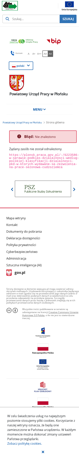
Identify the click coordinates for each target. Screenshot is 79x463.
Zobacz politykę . (24, 443)
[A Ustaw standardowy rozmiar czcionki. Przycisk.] (28, 53)
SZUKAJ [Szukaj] (68, 19)
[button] (43, 452)
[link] (24, 41)
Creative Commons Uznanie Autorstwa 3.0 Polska (50, 314)
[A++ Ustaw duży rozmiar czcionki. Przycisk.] (39, 53)
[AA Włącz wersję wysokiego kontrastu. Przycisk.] (50, 53)
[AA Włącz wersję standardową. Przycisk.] (45, 53)
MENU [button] (39, 109)
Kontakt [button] (16, 53)
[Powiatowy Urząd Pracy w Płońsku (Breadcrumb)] (22, 122)
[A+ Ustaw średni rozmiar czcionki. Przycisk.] (34, 53)
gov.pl (15, 273)
